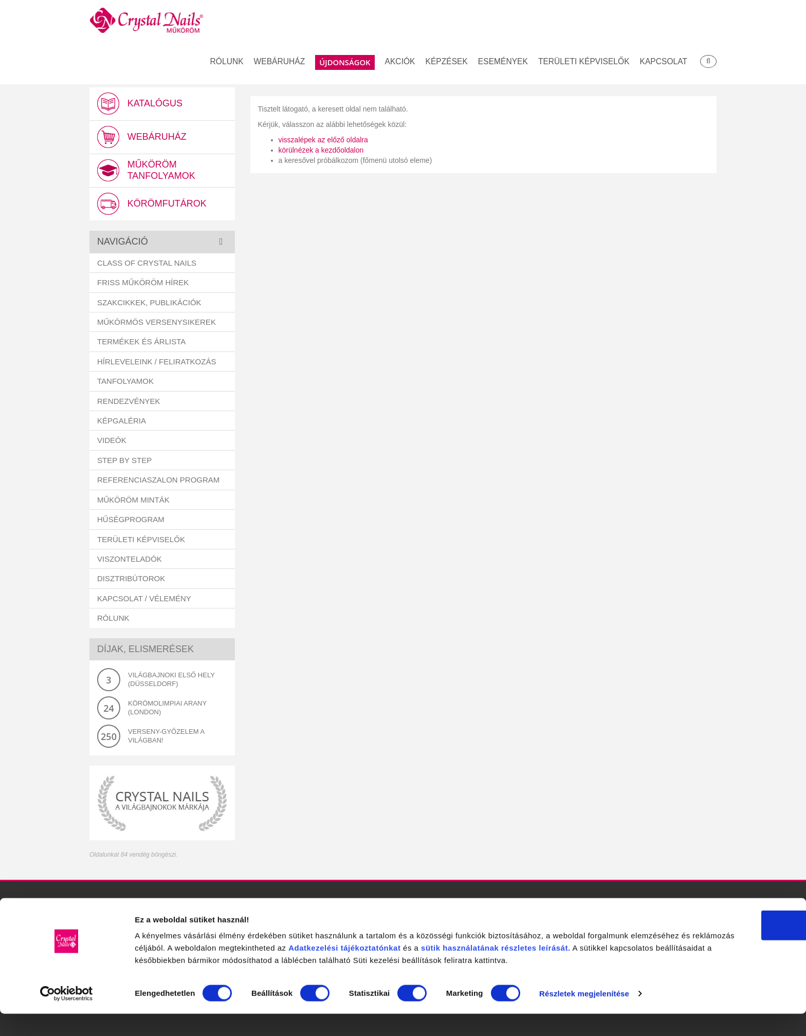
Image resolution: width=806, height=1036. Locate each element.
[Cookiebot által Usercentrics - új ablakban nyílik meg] (67, 1016)
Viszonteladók (129, 561)
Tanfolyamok (125, 383)
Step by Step (124, 462)
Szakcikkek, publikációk (149, 304)
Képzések (447, 62)
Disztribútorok (131, 580)
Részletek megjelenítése (180, 1015)
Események (503, 62)
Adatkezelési (462, 942)
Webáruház (279, 62)
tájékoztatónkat (518, 942)
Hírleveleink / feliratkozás (156, 363)
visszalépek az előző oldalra (323, 140)
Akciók (400, 62)
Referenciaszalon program (158, 481)
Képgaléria (121, 422)
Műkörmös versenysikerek (156, 324)
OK (720, 919)
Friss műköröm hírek (143, 284)
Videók (111, 442)
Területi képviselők (584, 62)
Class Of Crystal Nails (146, 265)
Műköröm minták (133, 501)
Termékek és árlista (141, 343)
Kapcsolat (663, 62)
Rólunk (227, 62)
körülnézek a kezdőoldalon (321, 150)
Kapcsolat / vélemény (144, 600)
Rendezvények (128, 403)
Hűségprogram (130, 521)
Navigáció (122, 243)
